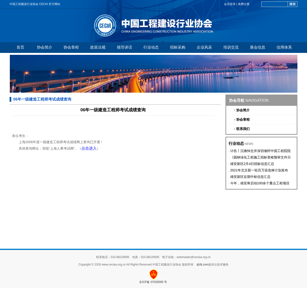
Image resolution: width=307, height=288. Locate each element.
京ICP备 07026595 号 (153, 282)
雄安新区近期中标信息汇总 (250, 177)
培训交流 (231, 47)
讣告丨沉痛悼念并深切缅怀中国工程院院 (260, 151)
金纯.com (202, 264)
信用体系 (284, 47)
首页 (20, 47)
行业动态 (151, 47)
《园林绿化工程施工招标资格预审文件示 (260, 157)
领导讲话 (124, 47)
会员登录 (230, 4)
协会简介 (44, 47)
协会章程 (71, 47)
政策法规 (98, 47)
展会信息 (257, 47)
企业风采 (204, 47)
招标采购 (177, 47)
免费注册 (243, 4)
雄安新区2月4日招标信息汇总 (252, 164)
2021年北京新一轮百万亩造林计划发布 (259, 170)
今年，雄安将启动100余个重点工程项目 (259, 183)
